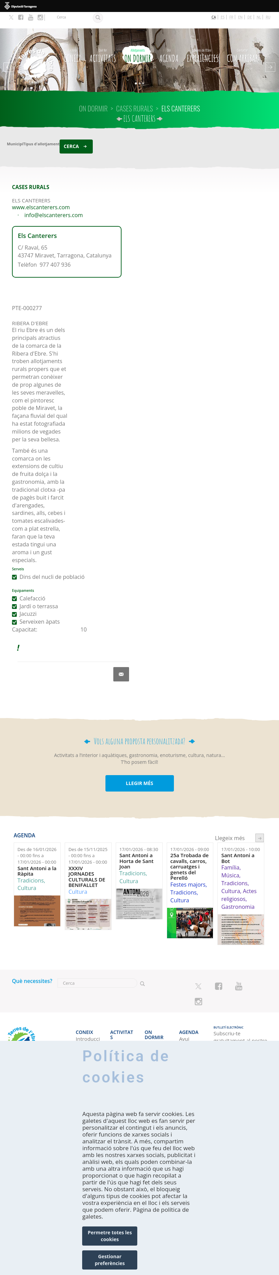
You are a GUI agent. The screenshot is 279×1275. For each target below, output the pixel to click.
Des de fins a (36, 839)
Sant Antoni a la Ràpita (36, 854)
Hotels (152, 1016)
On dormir (138, 38)
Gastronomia (237, 890)
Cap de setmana (189, 1028)
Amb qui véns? (86, 1028)
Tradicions (30, 864)
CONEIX (72, 38)
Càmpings (156, 1024)
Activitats (103, 38)
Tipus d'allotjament (41, 127)
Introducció (88, 1016)
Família (230, 851)
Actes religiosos (238, 878)
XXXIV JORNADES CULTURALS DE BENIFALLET (86, 860)
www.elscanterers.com (41, 191)
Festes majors (188, 868)
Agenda (168, 38)
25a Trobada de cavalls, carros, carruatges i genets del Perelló (189, 850)
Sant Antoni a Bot (237, 842)
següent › (259, 821)
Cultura (26, 871)
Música (230, 859)
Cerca (71, 130)
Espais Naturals (120, 1028)
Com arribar (242, 38)
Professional (88, 1038)
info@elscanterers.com (53, 198)
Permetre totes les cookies (110, 1236)
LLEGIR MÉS (139, 766)
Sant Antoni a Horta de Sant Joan (136, 844)
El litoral (119, 1016)
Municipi (15, 127)
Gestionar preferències (110, 1259)
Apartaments (157, 1031)
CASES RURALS (134, 92)
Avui (184, 1016)
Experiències (203, 38)
